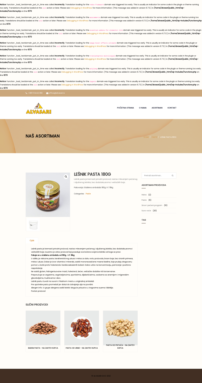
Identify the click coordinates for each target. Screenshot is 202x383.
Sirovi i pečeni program (152, 205)
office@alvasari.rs (55, 93)
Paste (154, 137)
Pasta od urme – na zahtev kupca (82, 348)
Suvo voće (146, 210)
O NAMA (142, 107)
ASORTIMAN (157, 107)
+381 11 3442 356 (34, 93)
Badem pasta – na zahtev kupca (43, 348)
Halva (144, 194)
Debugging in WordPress (81, 8)
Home (146, 137)
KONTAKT (172, 107)
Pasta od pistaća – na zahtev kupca (120, 346)
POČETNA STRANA (125, 107)
